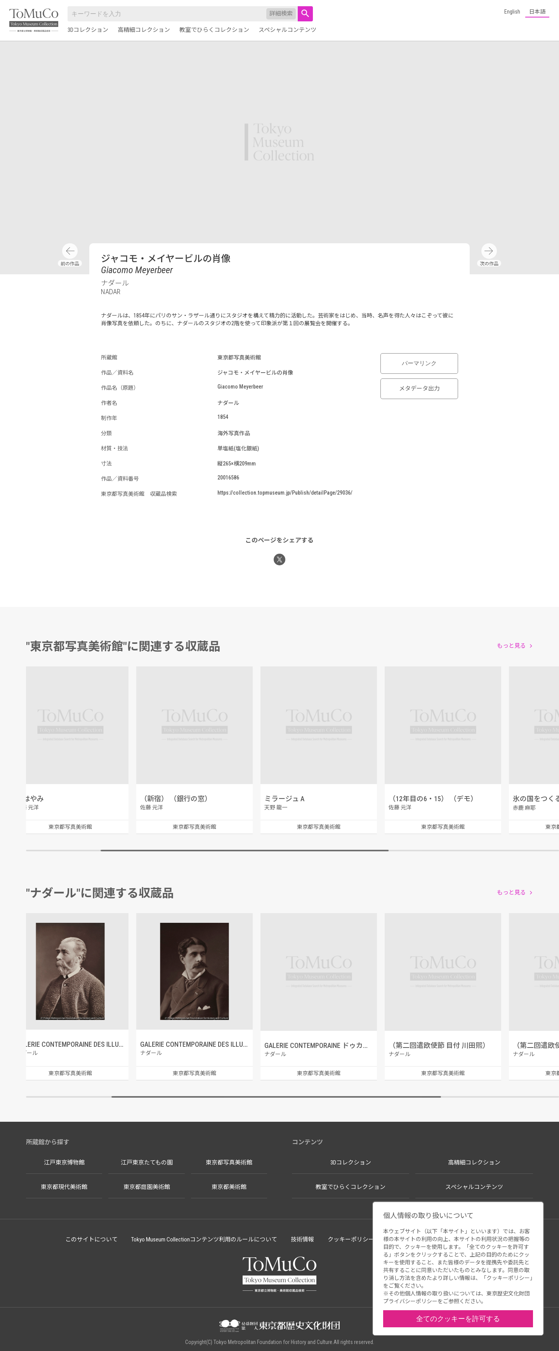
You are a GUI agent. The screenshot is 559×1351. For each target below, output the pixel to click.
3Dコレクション (88, 29)
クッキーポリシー (351, 1239)
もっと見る (511, 645)
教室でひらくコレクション (214, 29)
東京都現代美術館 (64, 1187)
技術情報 (302, 1239)
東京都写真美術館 (229, 1162)
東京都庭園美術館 (146, 1187)
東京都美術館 (229, 1187)
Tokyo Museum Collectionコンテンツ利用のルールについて (204, 1239)
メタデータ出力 (419, 388)
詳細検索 (281, 13)
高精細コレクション (144, 29)
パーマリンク (419, 363)
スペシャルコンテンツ (287, 29)
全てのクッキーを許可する (458, 1318)
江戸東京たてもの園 (147, 1162)
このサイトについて (91, 1239)
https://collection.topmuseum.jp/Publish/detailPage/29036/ (284, 493)
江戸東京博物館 (64, 1162)
